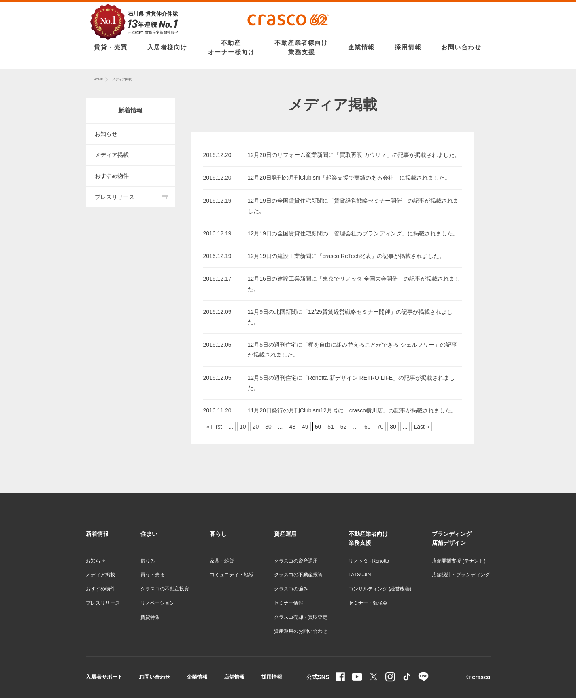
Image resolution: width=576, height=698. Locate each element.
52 (343, 426)
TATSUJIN (360, 574)
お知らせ (106, 134)
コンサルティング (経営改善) (380, 589)
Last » (421, 426)
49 (305, 426)
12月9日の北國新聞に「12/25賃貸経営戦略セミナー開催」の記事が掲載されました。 (350, 317)
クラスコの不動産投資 (164, 589)
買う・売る (152, 574)
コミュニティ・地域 (231, 574)
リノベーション (157, 603)
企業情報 (197, 677)
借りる (147, 561)
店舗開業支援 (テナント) (458, 561)
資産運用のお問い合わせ (300, 631)
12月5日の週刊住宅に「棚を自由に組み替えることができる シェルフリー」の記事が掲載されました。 (352, 349)
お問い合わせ (154, 677)
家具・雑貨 (222, 561)
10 (243, 426)
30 (268, 426)
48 (292, 426)
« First (214, 426)
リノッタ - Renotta (369, 561)
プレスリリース (114, 197)
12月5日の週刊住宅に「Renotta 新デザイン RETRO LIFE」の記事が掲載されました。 (351, 382)
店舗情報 (234, 677)
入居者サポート (104, 677)
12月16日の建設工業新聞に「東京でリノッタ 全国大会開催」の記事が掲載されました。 (354, 283)
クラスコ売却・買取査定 (300, 617)
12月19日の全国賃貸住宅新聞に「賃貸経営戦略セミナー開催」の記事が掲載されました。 (353, 205)
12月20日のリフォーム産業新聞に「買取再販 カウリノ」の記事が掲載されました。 (354, 155)
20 (256, 426)
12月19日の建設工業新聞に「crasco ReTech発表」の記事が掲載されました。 (346, 256)
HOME (98, 79)
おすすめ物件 (112, 176)
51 (330, 426)
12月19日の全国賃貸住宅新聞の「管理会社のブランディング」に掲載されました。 (353, 233)
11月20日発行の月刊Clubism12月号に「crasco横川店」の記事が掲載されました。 (352, 410)
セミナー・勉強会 (368, 603)
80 (393, 426)
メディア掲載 (112, 155)
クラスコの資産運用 (296, 561)
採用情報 (271, 677)
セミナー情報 (288, 603)
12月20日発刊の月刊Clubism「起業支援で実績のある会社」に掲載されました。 (349, 177)
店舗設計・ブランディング (461, 574)
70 (380, 426)
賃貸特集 (150, 617)
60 (367, 426)
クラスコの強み (291, 589)
